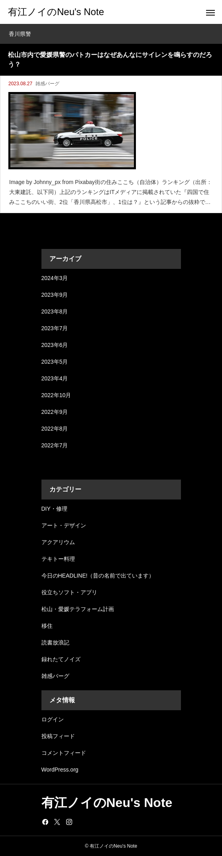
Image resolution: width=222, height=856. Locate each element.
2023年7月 (54, 328)
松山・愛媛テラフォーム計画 (77, 609)
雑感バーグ (47, 83)
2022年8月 (54, 428)
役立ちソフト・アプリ (69, 592)
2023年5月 (54, 361)
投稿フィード (58, 736)
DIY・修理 (54, 508)
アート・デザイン (63, 525)
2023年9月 (54, 295)
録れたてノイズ (61, 659)
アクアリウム (58, 542)
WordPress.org (60, 769)
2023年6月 (54, 345)
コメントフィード (63, 753)
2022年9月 (54, 412)
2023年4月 (54, 378)
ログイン (52, 719)
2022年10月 (56, 395)
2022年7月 (54, 445)
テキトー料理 (58, 559)
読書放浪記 (55, 642)
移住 (47, 626)
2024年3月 (54, 278)
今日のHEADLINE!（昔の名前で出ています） (98, 575)
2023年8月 (54, 311)
